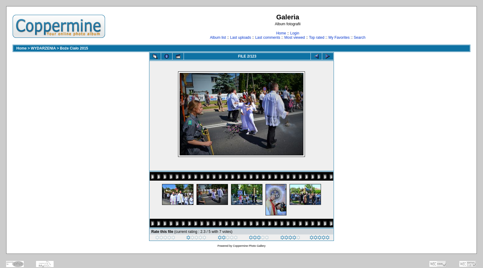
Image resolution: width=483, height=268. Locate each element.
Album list (218, 37)
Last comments (267, 37)
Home (281, 33)
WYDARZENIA (43, 48)
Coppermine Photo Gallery (249, 245)
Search (359, 37)
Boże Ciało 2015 (74, 48)
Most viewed (294, 37)
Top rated (316, 37)
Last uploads (240, 37)
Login (294, 33)
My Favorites (339, 37)
